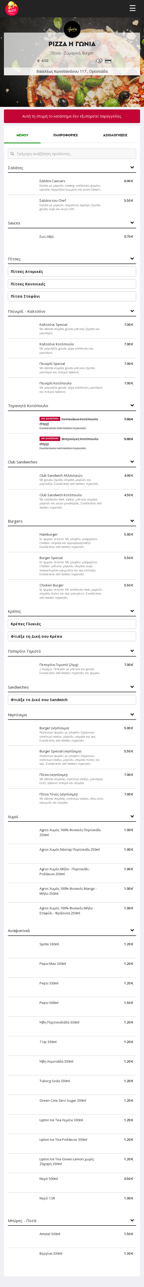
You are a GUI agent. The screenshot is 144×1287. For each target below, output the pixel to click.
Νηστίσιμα (17, 715)
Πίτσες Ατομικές (27, 271)
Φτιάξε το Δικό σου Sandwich (39, 699)
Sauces (14, 223)
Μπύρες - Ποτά (22, 1220)
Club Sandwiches (22, 462)
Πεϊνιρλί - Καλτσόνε (26, 311)
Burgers (15, 521)
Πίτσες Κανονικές (28, 283)
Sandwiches (18, 687)
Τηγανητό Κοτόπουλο (28, 405)
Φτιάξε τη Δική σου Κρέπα (36, 636)
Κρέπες (14, 611)
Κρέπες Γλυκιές (26, 623)
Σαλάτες (15, 168)
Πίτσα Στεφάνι (25, 296)
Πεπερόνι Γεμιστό (24, 651)
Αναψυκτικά (19, 930)
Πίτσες (14, 259)
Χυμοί (13, 816)
